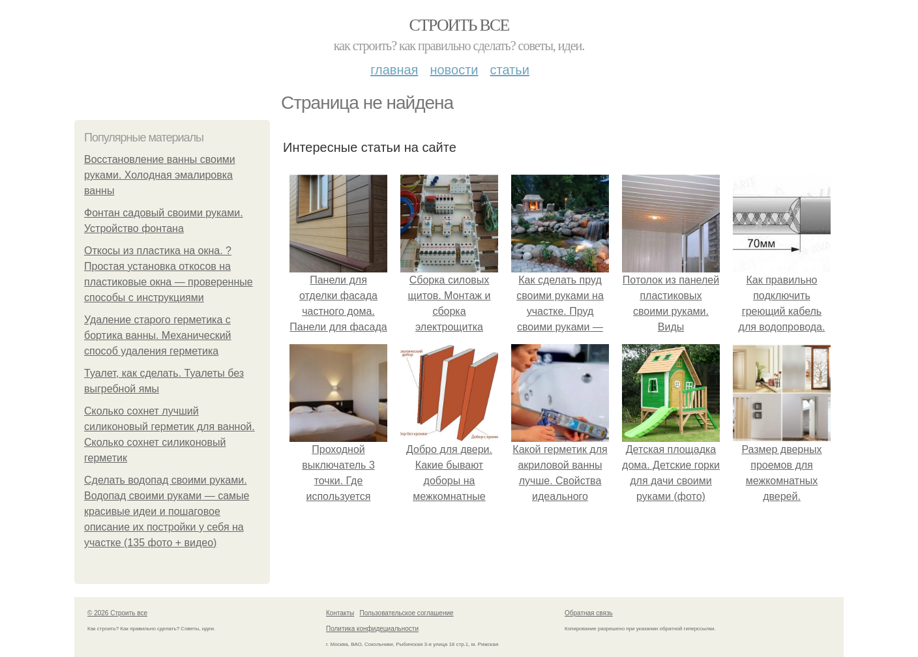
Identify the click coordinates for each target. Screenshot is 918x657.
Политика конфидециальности (372, 628)
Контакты (340, 613)
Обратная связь (589, 613)
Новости (454, 70)
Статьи (509, 70)
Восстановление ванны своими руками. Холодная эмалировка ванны (159, 175)
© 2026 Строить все (117, 613)
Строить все (459, 25)
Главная (394, 70)
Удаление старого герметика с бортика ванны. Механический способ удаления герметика (157, 335)
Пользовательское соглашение (407, 613)
